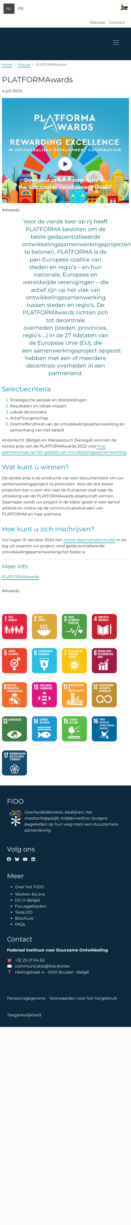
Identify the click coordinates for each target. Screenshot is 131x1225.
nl (9, 8)
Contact (117, 22)
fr (20, 8)
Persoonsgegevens (26, 998)
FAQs (20, 924)
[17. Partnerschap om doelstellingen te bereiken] (14, 764)
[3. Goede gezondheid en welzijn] (74, 628)
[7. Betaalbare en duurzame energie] (74, 662)
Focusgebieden (30, 906)
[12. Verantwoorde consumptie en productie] (104, 696)
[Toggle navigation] (116, 43)
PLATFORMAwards (20, 576)
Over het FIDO (29, 887)
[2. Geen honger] (44, 628)
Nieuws (97, 22)
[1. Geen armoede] (14, 628)
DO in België (27, 900)
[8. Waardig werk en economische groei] (104, 662)
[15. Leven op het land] (74, 730)
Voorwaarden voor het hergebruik (83, 998)
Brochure (24, 918)
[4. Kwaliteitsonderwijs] (104, 628)
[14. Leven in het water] (44, 730)
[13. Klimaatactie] (14, 730)
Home (7, 64)
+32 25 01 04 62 (30, 960)
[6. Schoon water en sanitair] (44, 662)
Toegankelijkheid (24, 1015)
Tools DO (23, 912)
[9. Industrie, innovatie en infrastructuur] (14, 696)
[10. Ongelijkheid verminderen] (44, 696)
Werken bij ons (30, 894)
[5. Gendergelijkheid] (14, 662)
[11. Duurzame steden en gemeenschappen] (74, 696)
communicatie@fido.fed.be (42, 966)
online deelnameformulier (89, 540)
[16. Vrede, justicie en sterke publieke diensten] (104, 730)
